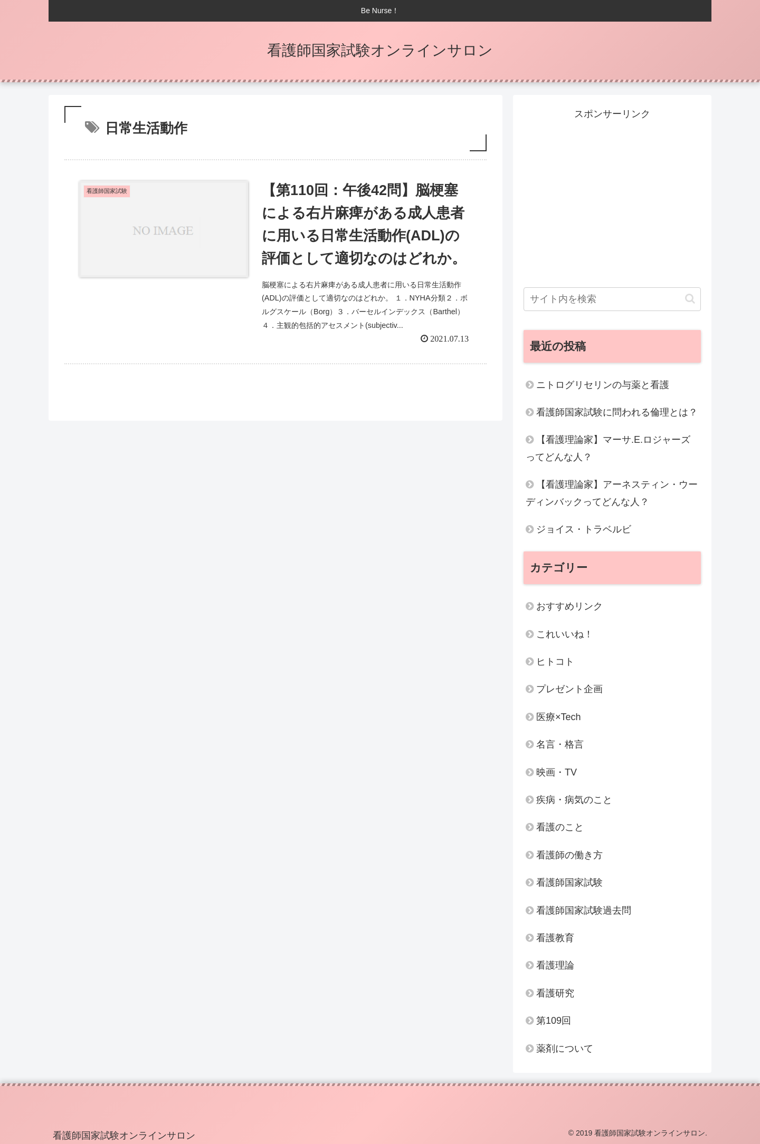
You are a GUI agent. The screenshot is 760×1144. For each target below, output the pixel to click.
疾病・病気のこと (574, 799)
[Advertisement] (612, 196)
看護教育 (555, 938)
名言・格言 (560, 744)
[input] (612, 299)
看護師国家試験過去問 (583, 910)
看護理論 (555, 965)
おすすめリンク (569, 606)
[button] (690, 299)
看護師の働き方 (569, 855)
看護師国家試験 (569, 882)
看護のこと (560, 827)
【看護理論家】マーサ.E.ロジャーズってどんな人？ (608, 448)
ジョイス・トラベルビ (583, 529)
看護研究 (555, 993)
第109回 (553, 1020)
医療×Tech (558, 717)
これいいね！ (564, 634)
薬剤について (564, 1048)
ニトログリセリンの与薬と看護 (602, 385)
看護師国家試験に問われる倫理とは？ (617, 412)
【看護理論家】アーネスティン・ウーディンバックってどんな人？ (612, 493)
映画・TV (556, 772)
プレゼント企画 (569, 689)
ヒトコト (555, 661)
